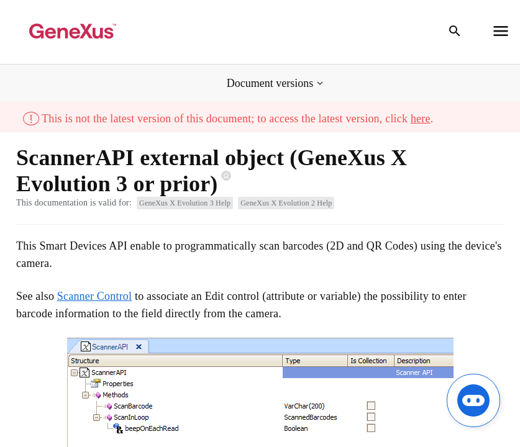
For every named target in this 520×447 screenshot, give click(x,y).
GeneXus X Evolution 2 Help (286, 203)
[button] (276, 83)
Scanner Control (94, 296)
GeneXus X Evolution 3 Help (184, 203)
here (421, 118)
